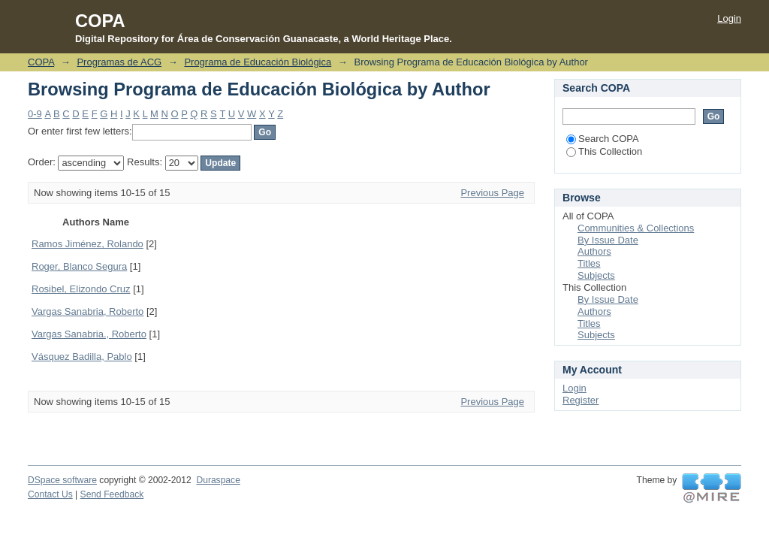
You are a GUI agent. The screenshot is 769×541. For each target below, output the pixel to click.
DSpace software (62, 480)
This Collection (604, 151)
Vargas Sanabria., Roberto (89, 334)
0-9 (35, 113)
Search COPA (602, 138)
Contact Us (50, 494)
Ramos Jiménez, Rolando (87, 243)
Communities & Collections (636, 228)
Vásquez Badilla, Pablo (82, 356)
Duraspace (218, 480)
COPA (41, 62)
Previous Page (492, 192)
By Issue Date (608, 240)
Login (729, 18)
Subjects (596, 275)
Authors (594, 251)
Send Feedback (112, 494)
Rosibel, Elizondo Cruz (81, 289)
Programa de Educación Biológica (257, 62)
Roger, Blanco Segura (79, 266)
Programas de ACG (119, 62)
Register (580, 400)
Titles (589, 263)
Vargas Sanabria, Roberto (87, 311)
